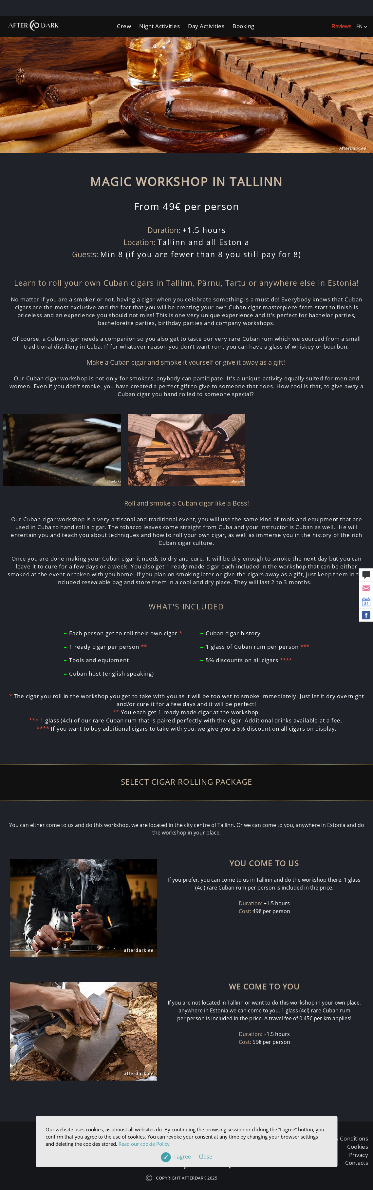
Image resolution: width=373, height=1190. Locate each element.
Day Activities (206, 26)
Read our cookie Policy (144, 1144)
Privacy (358, 1155)
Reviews (341, 26)
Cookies (357, 1146)
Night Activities (159, 26)
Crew (124, 26)
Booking (243, 26)
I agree (193, 1156)
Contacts (356, 1162)
